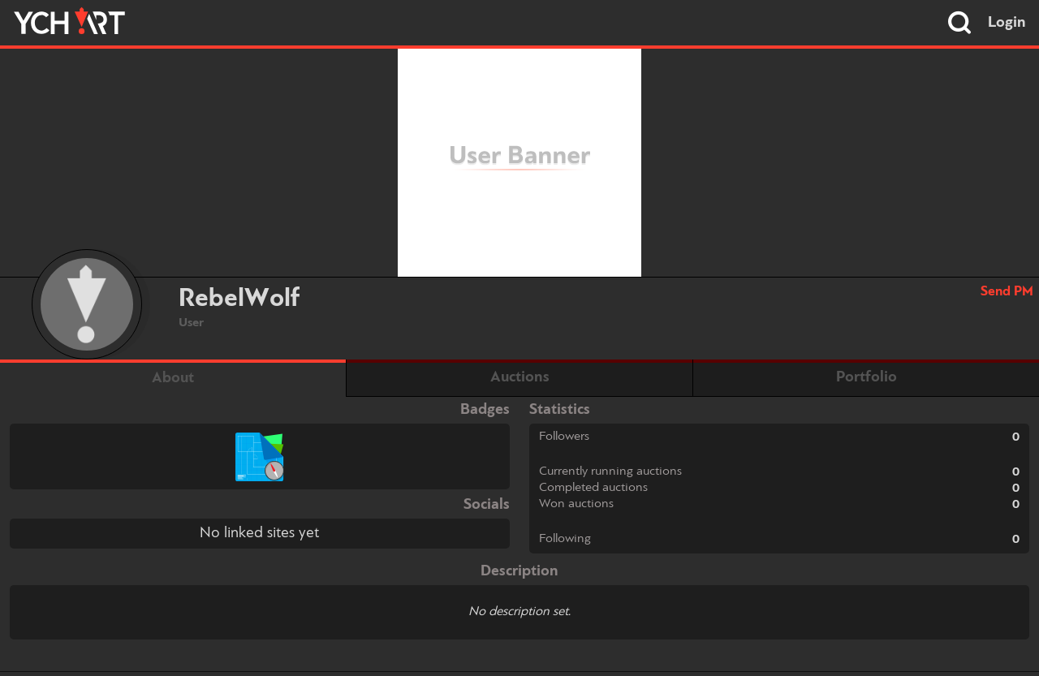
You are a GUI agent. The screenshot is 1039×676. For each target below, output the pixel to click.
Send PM (1007, 292)
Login (1007, 23)
